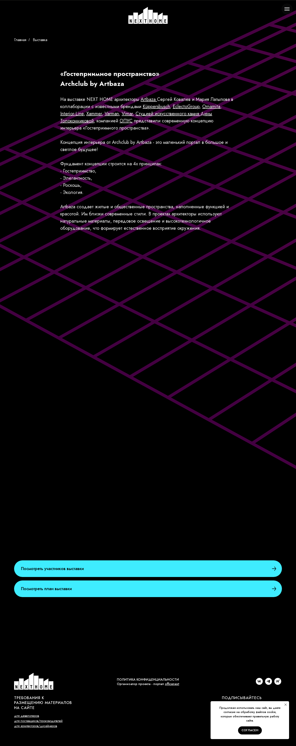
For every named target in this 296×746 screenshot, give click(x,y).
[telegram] (268, 684)
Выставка (40, 40)
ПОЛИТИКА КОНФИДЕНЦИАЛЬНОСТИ (148, 679)
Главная (20, 40)
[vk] (259, 684)
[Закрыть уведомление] (285, 704)
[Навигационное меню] (287, 9)
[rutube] (277, 684)
